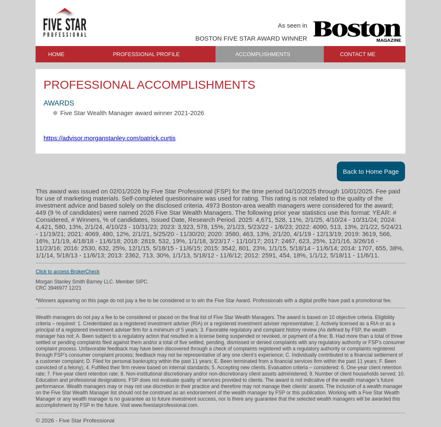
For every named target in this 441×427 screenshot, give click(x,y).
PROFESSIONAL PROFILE (146, 54)
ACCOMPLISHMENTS (262, 54)
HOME (56, 54)
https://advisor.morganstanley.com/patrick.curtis (110, 137)
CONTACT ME (358, 54)
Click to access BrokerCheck (68, 272)
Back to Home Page (371, 171)
